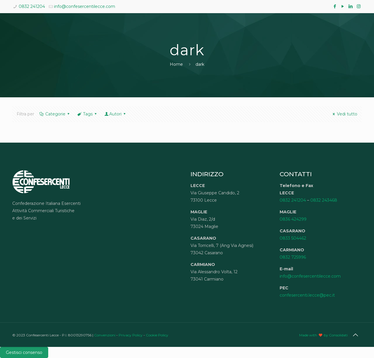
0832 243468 (323, 200)
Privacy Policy (131, 335)
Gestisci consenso (24, 352)
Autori (115, 114)
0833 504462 (293, 238)
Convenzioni (104, 335)
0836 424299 (293, 219)
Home (176, 64)
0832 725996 (293, 257)
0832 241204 (32, 6)
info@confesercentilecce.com (84, 6)
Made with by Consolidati (323, 335)
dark (199, 64)
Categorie (55, 114)
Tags (87, 114)
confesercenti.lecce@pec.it (307, 295)
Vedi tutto (344, 114)
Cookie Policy (157, 335)
